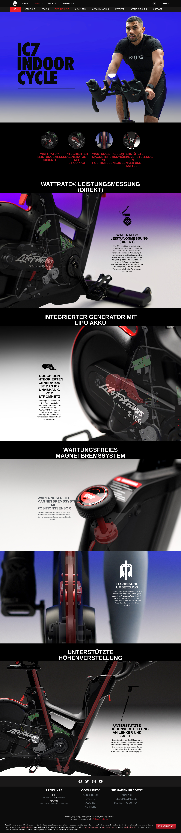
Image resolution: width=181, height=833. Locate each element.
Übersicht (30, 9)
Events (90, 799)
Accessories (61, 797)
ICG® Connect (45, 803)
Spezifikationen (138, 9)
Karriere (90, 806)
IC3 (44, 797)
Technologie (62, 9)
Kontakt (127, 795)
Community (66, 3)
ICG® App (54, 803)
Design (45, 9)
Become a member (127, 799)
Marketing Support (127, 803)
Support (157, 9)
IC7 (14, 9)
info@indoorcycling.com (100, 819)
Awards (90, 803)
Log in (164, 3)
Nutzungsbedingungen (90, 827)
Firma (25, 3)
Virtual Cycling (63, 803)
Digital (50, 3)
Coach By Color (100, 9)
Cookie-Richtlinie (27, 827)
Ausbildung (90, 795)
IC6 (51, 797)
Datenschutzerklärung (109, 827)
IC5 (47, 797)
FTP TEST (119, 9)
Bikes (37, 3)
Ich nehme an (165, 826)
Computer (80, 9)
